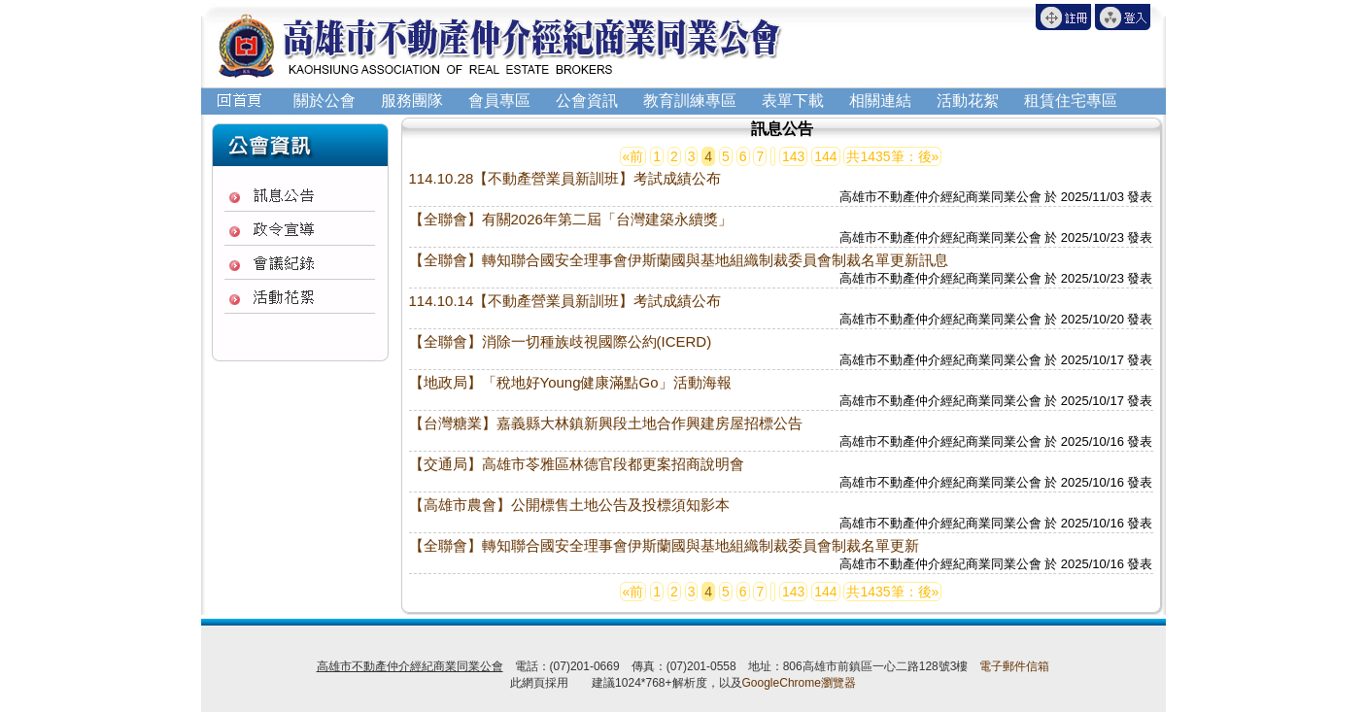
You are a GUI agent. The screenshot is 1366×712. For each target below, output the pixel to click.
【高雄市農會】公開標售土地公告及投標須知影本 (569, 504)
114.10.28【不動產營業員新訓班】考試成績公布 (565, 178)
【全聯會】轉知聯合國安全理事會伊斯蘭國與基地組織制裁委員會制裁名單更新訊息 (678, 260)
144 (825, 156)
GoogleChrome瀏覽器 (799, 683)
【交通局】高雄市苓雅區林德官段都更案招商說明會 (576, 464)
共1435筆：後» (892, 156)
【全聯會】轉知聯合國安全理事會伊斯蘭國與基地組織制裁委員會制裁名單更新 (664, 545)
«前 (633, 156)
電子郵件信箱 (1014, 666)
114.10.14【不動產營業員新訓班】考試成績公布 (565, 300)
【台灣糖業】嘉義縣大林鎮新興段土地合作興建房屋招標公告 (606, 423)
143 (793, 156)
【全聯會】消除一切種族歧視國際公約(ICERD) (560, 341)
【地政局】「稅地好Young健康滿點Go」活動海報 (570, 382)
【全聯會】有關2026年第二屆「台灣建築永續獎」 (571, 219)
